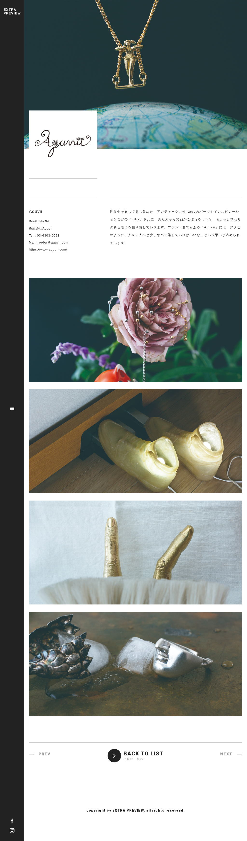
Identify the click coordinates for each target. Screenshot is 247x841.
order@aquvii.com (54, 242)
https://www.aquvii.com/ (48, 249)
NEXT (226, 754)
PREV (45, 754)
